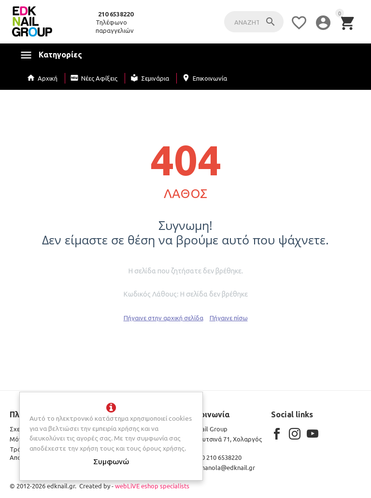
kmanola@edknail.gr (219, 467)
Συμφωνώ (111, 461)
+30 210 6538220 (213, 457)
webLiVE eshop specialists (152, 486)
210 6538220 (115, 14)
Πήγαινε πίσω (229, 317)
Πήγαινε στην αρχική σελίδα (163, 317)
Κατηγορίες (60, 54)
